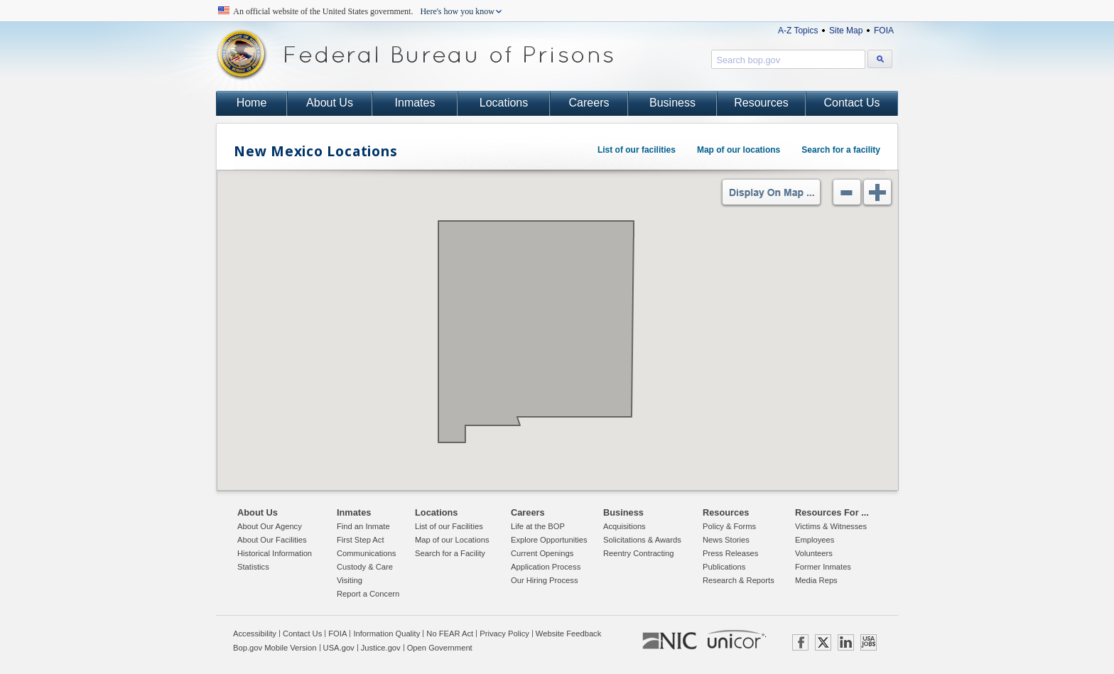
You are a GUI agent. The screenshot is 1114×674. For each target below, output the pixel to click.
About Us (329, 103)
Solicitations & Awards (642, 540)
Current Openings (542, 553)
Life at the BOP (538, 526)
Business (672, 103)
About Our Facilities (272, 540)
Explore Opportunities (549, 540)
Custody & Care (365, 566)
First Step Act (360, 540)
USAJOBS (868, 642)
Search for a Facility (450, 553)
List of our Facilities (449, 526)
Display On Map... (771, 192)
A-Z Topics (798, 31)
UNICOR (736, 639)
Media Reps (816, 580)
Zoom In (877, 192)
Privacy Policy (504, 633)
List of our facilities (636, 150)
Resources (761, 103)
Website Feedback (568, 633)
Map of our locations (738, 150)
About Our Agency (269, 526)
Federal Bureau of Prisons (415, 55)
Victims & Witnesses (831, 526)
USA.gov (339, 647)
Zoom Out (846, 192)
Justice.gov (381, 647)
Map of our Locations (452, 540)
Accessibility (254, 633)
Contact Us (851, 103)
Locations (504, 103)
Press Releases (730, 553)
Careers (589, 103)
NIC (669, 641)
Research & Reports (738, 580)
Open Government (439, 647)
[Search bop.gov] (879, 59)
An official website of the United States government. (364, 11)
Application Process (545, 566)
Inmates (415, 103)
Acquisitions (624, 526)
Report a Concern (368, 593)
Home (252, 103)
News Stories (726, 540)
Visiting (349, 580)
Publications (724, 566)
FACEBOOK (800, 642)
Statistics (253, 566)
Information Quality (386, 633)
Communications (366, 553)
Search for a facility (840, 150)
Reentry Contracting (638, 553)
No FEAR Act (449, 633)
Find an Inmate (363, 526)
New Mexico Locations (315, 151)
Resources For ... (832, 512)
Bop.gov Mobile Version (275, 647)
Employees (814, 540)
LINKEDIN (846, 642)
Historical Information (274, 553)
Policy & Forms (729, 526)
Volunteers (814, 553)
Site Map (845, 31)
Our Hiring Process (544, 580)
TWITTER (823, 642)
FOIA (884, 31)
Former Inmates (823, 566)
